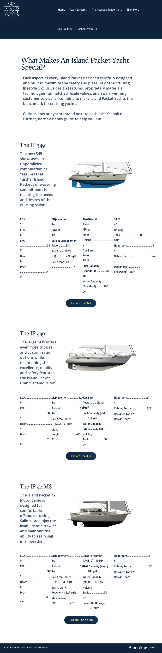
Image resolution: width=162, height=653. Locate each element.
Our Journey (65, 29)
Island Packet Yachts (22, 647)
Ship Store (132, 9)
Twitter (145, 647)
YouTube (135, 647)
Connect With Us (86, 29)
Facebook (130, 647)
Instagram (140, 647)
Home (61, 9)
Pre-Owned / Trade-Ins (105, 9)
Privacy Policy (40, 647)
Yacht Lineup (77, 9)
